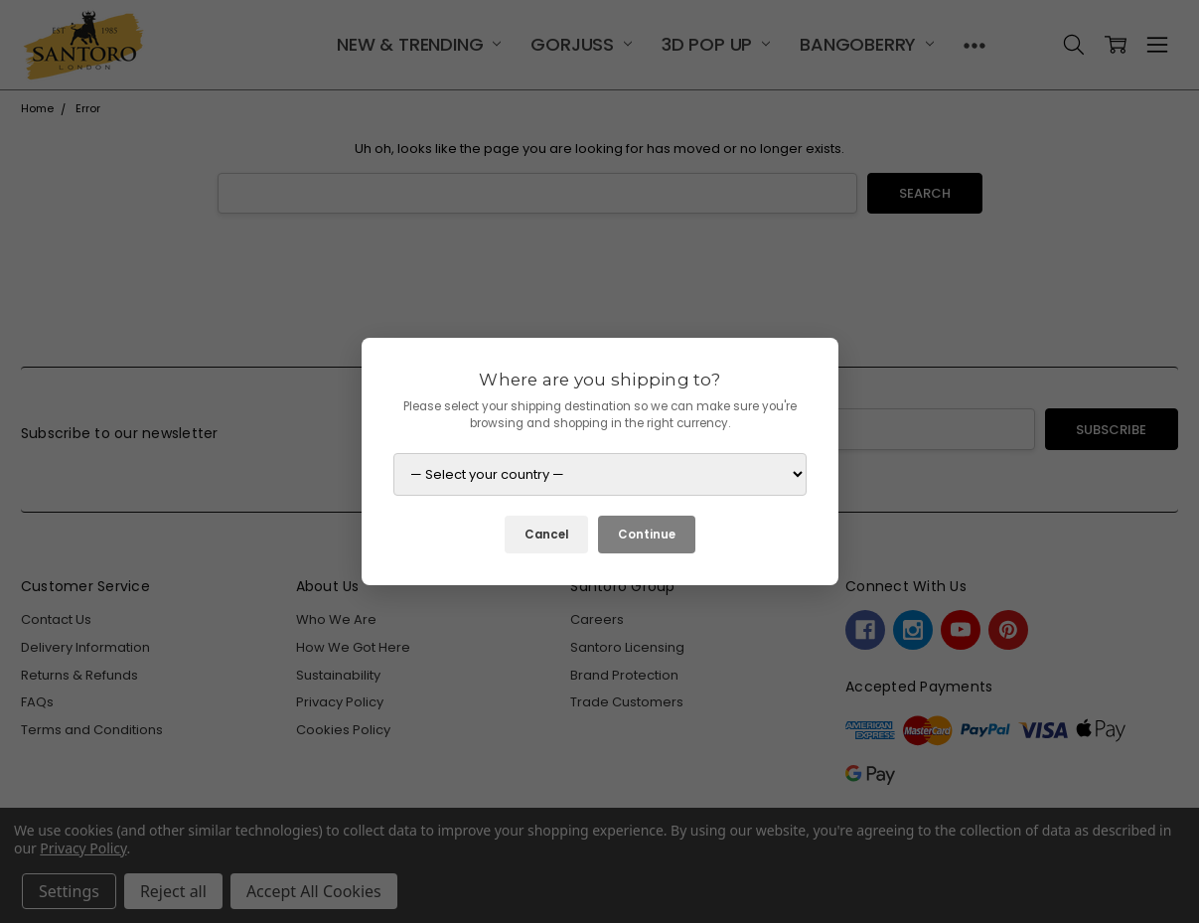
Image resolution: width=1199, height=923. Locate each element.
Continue (646, 534)
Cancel (546, 534)
